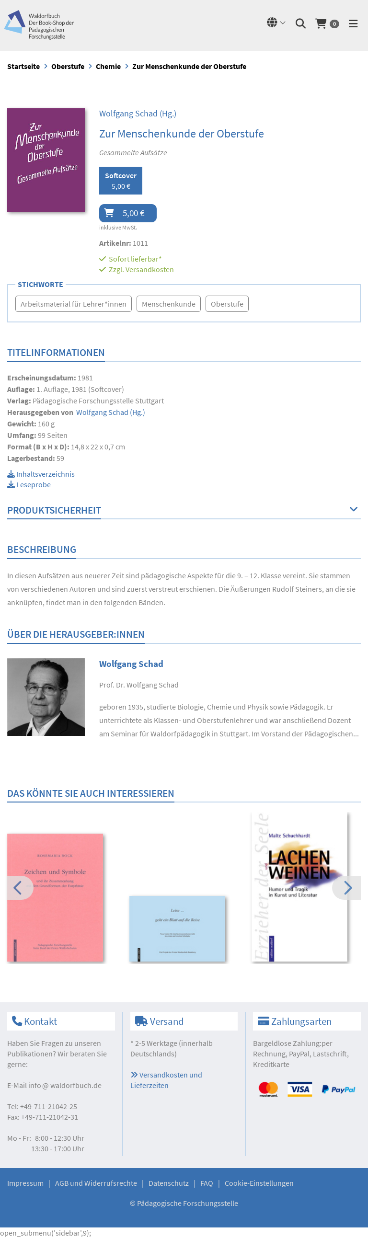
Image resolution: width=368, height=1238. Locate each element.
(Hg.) (137, 113)
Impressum (25, 1183)
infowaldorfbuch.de (65, 1085)
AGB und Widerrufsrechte (96, 1183)
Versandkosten (150, 269)
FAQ (206, 1183)
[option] (61, 899)
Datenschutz (169, 1183)
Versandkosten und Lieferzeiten (166, 1080)
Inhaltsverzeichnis (41, 474)
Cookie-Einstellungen (259, 1183)
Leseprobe (29, 484)
